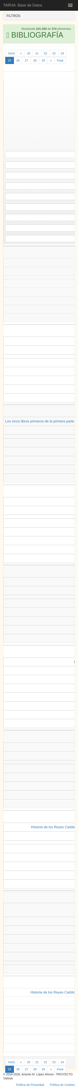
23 (54, 53)
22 (45, 53)
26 (18, 60)
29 (43, 60)
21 (37, 53)
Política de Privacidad (30, 1084)
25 (9, 60)
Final (60, 60)
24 (62, 53)
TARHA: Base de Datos (22, 5)
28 (35, 60)
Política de (62, 1084)
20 (28, 53)
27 (26, 60)
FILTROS (13, 16)
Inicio (11, 53)
